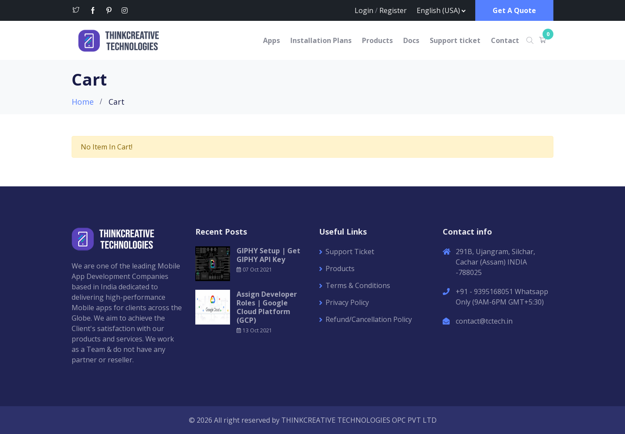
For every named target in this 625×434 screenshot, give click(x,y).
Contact (505, 40)
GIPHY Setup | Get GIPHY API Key (268, 255)
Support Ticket (350, 251)
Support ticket (455, 40)
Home (83, 101)
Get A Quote (514, 10)
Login (364, 10)
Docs (411, 40)
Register (393, 10)
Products (377, 40)
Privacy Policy (347, 302)
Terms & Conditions (358, 285)
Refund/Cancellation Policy (369, 319)
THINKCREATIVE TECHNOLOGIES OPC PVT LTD (359, 420)
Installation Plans (321, 40)
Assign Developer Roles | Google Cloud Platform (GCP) (267, 307)
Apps (271, 40)
